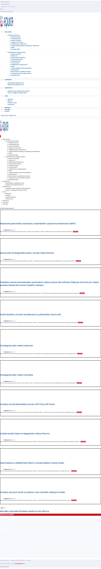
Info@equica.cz (8, 230)
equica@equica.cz (20, 563)
